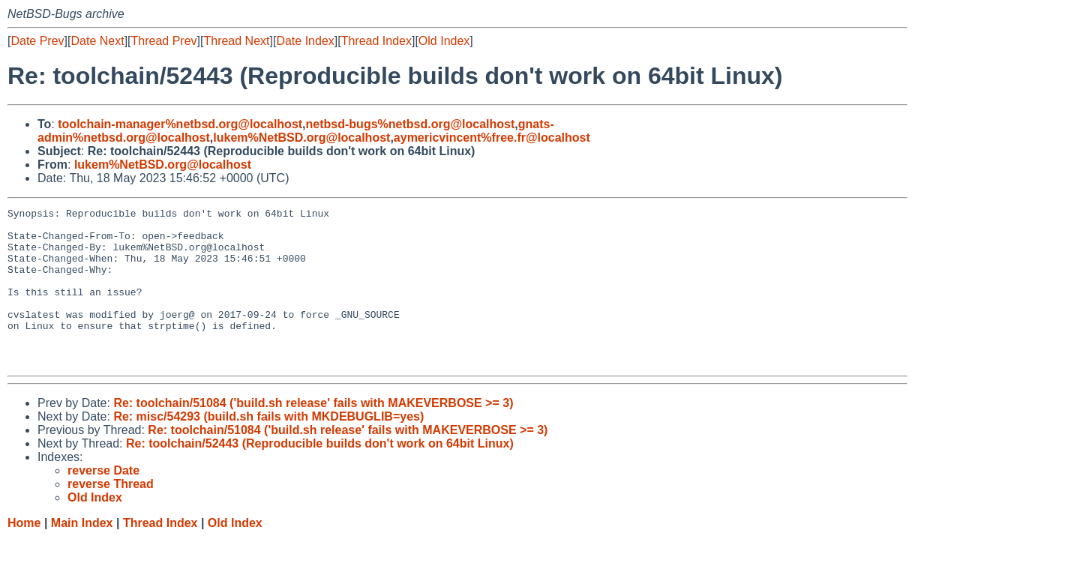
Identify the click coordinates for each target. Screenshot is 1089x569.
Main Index (82, 554)
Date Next (97, 40)
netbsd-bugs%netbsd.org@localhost (410, 124)
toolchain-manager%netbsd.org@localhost (180, 124)
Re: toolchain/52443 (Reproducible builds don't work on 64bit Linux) (320, 475)
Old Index (444, 40)
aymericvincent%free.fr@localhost (492, 137)
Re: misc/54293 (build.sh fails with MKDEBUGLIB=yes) (268, 448)
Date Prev (37, 40)
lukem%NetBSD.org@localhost (301, 137)
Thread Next (236, 40)
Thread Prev (164, 40)
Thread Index (376, 40)
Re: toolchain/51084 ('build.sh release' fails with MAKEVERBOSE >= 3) (313, 434)
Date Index (305, 40)
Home (24, 554)
